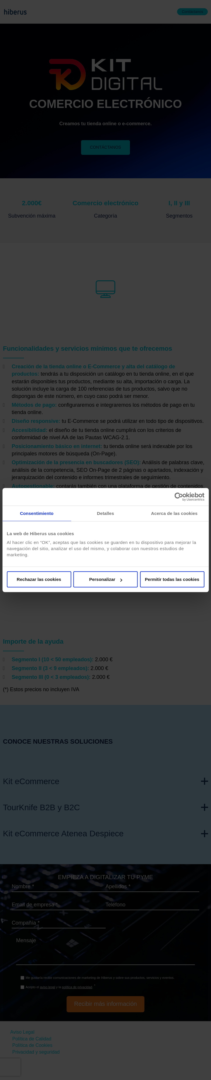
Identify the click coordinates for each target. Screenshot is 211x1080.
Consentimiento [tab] (37, 513)
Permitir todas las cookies (172, 579)
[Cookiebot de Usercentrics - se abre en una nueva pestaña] (178, 496)
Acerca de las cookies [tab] (174, 513)
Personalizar (105, 579)
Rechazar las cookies (39, 579)
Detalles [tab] (105, 513)
